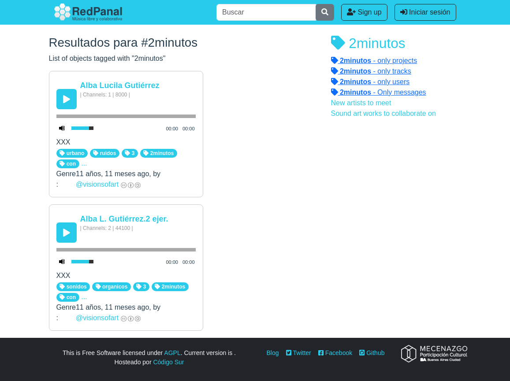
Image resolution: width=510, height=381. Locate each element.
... (84, 163)
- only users (370, 81)
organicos (112, 287)
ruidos (104, 153)
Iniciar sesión (425, 12)
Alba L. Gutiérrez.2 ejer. (124, 219)
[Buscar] (266, 12)
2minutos (158, 153)
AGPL (172, 352)
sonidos (73, 287)
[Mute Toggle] (62, 128)
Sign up (364, 12)
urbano (72, 153)
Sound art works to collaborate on (383, 113)
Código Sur (168, 362)
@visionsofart (97, 184)
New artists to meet (361, 103)
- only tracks (371, 71)
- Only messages (378, 92)
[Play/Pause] (66, 99)
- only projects (374, 60)
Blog (272, 352)
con (68, 164)
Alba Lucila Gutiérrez (120, 85)
